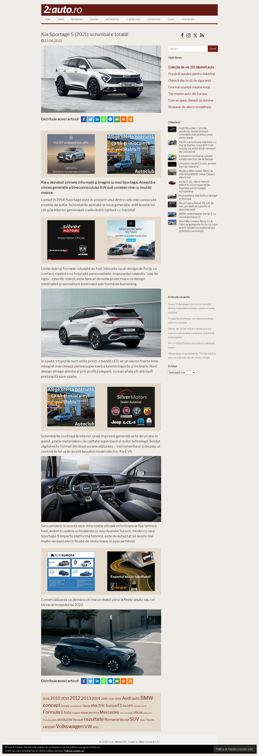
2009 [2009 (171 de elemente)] (46, 698)
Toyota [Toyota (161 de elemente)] (150, 719)
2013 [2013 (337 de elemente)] (86, 698)
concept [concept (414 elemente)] (52, 705)
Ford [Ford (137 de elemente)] (144, 706)
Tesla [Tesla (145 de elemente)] (142, 720)
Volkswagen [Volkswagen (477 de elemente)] (70, 726)
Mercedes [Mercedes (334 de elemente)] (109, 712)
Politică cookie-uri (74, 750)
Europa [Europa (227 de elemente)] (111, 706)
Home (47, 19)
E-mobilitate (133, 19)
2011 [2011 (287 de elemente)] (65, 698)
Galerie (94, 19)
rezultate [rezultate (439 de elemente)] (94, 719)
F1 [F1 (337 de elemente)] (119, 705)
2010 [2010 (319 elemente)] (55, 698)
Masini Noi (77, 19)
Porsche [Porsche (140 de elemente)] (47, 720)
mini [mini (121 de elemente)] (122, 713)
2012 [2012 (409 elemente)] (75, 698)
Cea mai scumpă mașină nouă (189, 87)
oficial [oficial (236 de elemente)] (138, 712)
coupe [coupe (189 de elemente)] (65, 706)
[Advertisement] (193, 264)
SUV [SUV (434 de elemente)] (134, 719)
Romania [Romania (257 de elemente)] (112, 719)
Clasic (171, 19)
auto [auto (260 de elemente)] (136, 698)
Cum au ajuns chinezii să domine (190, 100)
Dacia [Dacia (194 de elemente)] (86, 706)
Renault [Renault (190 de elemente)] (78, 719)
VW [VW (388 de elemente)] (88, 726)
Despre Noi (188, 19)
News (61, 19)
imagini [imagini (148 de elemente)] (76, 712)
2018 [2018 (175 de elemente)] (118, 698)
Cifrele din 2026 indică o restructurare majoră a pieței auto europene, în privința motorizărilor (191, 333)
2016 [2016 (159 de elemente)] (111, 698)
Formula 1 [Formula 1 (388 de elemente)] (53, 712)
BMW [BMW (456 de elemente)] (146, 698)
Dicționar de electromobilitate (189, 107)
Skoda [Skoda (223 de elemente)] (124, 720)
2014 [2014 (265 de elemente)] (96, 698)
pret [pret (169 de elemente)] (54, 719)
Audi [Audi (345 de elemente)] (126, 698)
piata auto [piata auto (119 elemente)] (147, 713)
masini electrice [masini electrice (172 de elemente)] (90, 712)
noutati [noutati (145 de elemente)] (128, 712)
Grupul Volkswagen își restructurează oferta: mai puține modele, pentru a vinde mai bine (191, 308)
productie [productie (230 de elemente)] (64, 720)
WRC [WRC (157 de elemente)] (96, 727)
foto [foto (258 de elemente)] (67, 712)
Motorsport (112, 19)
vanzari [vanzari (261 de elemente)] (49, 727)
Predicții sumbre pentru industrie (191, 74)
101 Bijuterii (154, 19)
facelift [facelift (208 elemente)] (128, 706)
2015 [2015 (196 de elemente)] (104, 698)
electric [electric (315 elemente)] (98, 705)
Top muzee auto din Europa (187, 94)
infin (157, 741)
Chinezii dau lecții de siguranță (189, 80)
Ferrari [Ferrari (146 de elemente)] (137, 706)
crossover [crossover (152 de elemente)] (76, 706)
